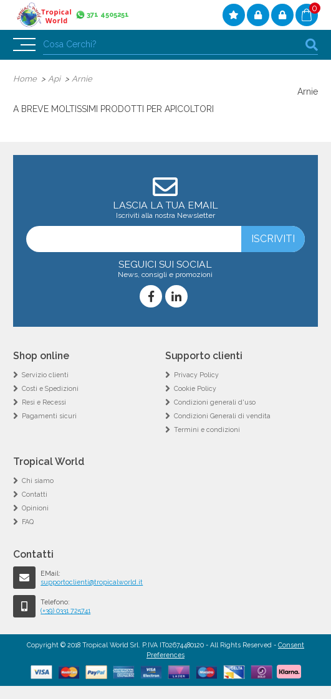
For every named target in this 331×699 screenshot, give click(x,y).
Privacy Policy (196, 374)
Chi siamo (38, 480)
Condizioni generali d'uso (215, 402)
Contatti (34, 494)
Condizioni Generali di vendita (222, 416)
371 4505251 (108, 15)
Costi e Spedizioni (50, 388)
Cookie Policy (195, 388)
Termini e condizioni (207, 429)
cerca (311, 44)
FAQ (28, 521)
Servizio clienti (45, 374)
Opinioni (35, 508)
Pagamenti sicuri (49, 416)
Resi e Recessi (44, 402)
